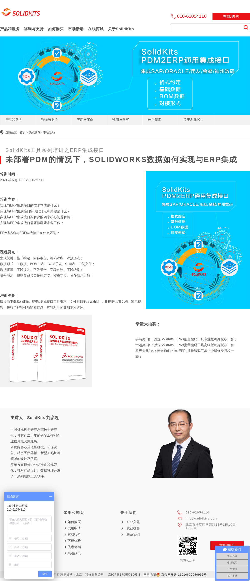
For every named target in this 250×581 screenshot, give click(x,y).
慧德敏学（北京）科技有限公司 (21, 13)
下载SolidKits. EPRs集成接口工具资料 (38, 301)
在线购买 (231, 16)
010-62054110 (192, 16)
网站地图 (150, 574)
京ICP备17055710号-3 (124, 574)
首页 (23, 132)
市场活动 (49, 132)
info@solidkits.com (202, 518)
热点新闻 (35, 132)
